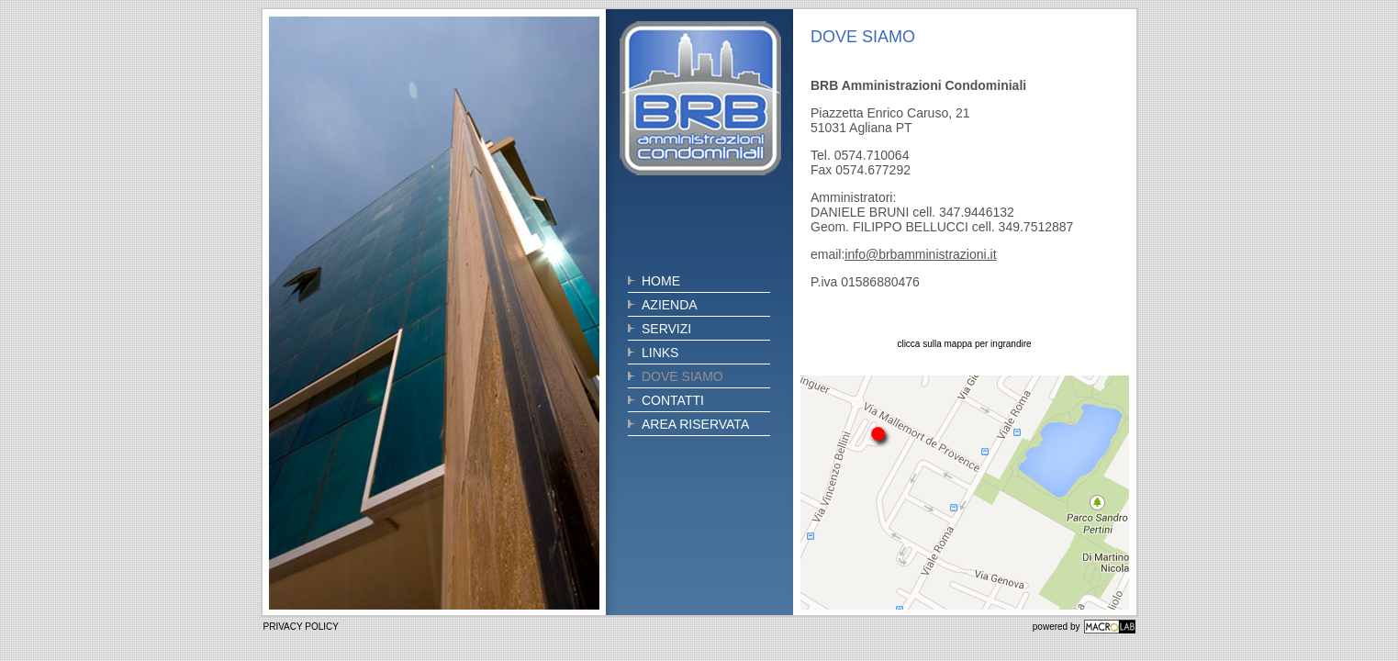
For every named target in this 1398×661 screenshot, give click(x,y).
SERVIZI (666, 328)
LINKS (660, 352)
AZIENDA (670, 304)
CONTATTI (673, 400)
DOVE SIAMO (682, 376)
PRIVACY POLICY (301, 627)
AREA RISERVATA (695, 424)
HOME (661, 281)
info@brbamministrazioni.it (920, 254)
